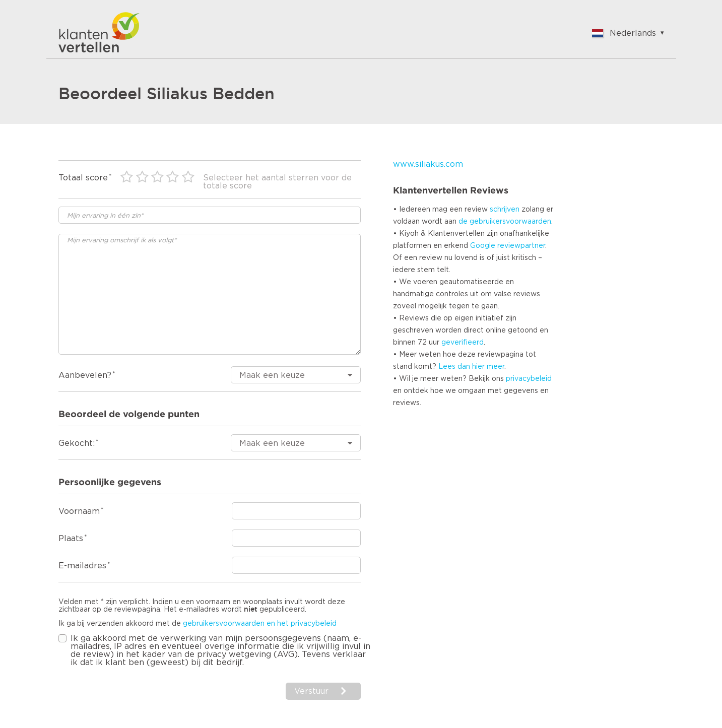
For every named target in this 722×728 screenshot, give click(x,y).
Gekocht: (76, 443)
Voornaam (79, 511)
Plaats (70, 539)
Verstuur (311, 691)
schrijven (504, 209)
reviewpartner (521, 245)
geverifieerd (462, 342)
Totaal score (83, 178)
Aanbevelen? (84, 375)
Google (482, 245)
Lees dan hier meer (471, 366)
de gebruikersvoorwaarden (504, 221)
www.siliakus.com (428, 164)
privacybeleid (529, 378)
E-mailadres (82, 566)
